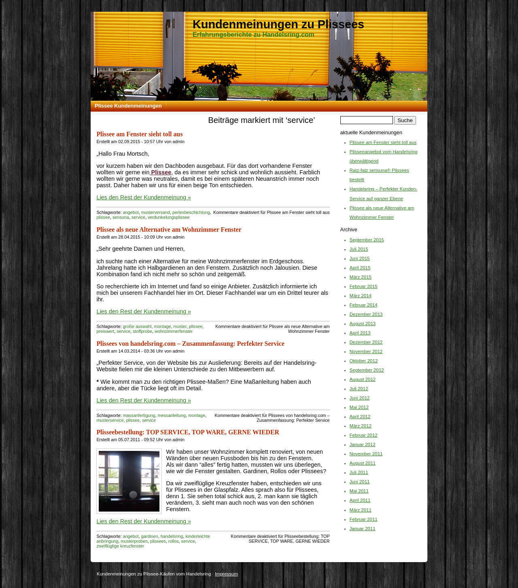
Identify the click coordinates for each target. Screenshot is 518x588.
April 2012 (360, 416)
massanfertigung (139, 415)
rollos (173, 541)
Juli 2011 (359, 472)
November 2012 (366, 351)
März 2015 (361, 277)
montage (162, 326)
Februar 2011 (364, 519)
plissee (103, 217)
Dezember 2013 (366, 314)
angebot (131, 212)
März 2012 (361, 425)
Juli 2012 (359, 388)
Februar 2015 (364, 286)
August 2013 (363, 323)
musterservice (109, 420)
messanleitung (171, 415)
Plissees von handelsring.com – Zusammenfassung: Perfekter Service (190, 343)
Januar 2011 (363, 528)
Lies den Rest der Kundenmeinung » (143, 197)
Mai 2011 (359, 491)
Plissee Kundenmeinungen (128, 106)
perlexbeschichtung (191, 212)
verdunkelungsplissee (169, 217)
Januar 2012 (363, 444)
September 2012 (367, 370)
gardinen (149, 536)
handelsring (172, 536)
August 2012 (363, 379)
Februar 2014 (364, 304)
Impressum (226, 573)
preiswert (105, 331)
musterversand (155, 212)
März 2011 (361, 510)
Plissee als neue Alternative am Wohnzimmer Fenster (168, 229)
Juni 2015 (360, 258)
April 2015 (360, 267)
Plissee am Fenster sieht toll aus (139, 134)
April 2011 (360, 500)
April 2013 (360, 332)
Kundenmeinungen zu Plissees (278, 24)
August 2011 (363, 463)
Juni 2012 (360, 398)
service (138, 217)
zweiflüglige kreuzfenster (120, 546)
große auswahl (137, 326)
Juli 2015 (359, 249)
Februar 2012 (364, 435)
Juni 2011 (360, 481)
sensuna (121, 217)
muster (179, 326)
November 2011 (366, 453)
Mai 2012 (359, 407)
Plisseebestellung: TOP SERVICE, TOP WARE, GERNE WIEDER (187, 432)
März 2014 (361, 295)
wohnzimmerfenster (174, 331)
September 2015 (367, 239)
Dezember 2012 (366, 342)
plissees (158, 541)
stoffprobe (142, 331)
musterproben (134, 541)
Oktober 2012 (364, 360)
